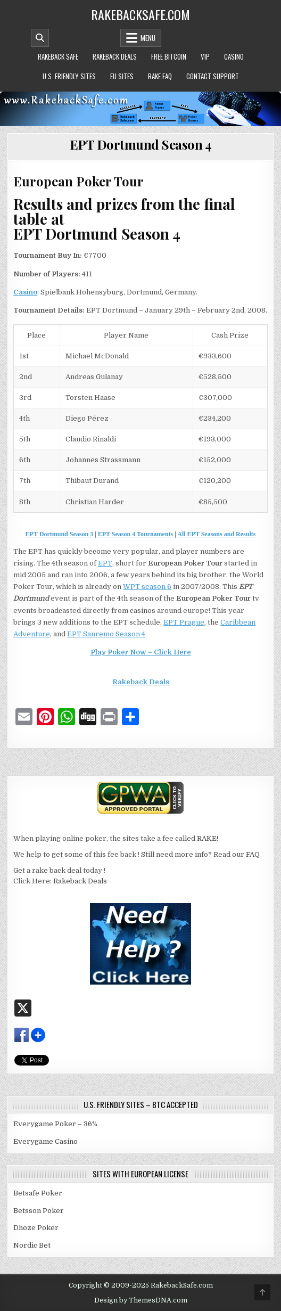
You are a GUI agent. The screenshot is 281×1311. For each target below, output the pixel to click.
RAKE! (207, 838)
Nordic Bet (32, 1245)
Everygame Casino (45, 1141)
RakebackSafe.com (140, 14)
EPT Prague (183, 622)
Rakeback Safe (58, 56)
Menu (147, 37)
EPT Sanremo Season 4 (106, 634)
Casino (234, 56)
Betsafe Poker (37, 1193)
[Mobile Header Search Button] (40, 38)
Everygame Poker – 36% (55, 1124)
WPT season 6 (147, 587)
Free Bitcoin (168, 56)
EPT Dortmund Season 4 (141, 144)
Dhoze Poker (36, 1228)
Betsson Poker (38, 1211)
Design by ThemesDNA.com (140, 1300)
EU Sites (122, 76)
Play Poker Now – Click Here (140, 652)
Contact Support (212, 76)
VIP (205, 56)
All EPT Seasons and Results (216, 534)
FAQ (253, 854)
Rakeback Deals (115, 56)
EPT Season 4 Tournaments (135, 534)
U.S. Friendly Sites (69, 76)
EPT (105, 563)
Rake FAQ (160, 76)
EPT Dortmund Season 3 (59, 534)
